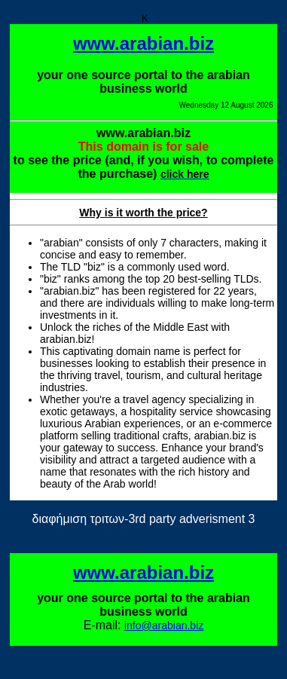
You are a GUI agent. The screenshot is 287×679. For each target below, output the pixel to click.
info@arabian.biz (163, 625)
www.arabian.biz (143, 43)
